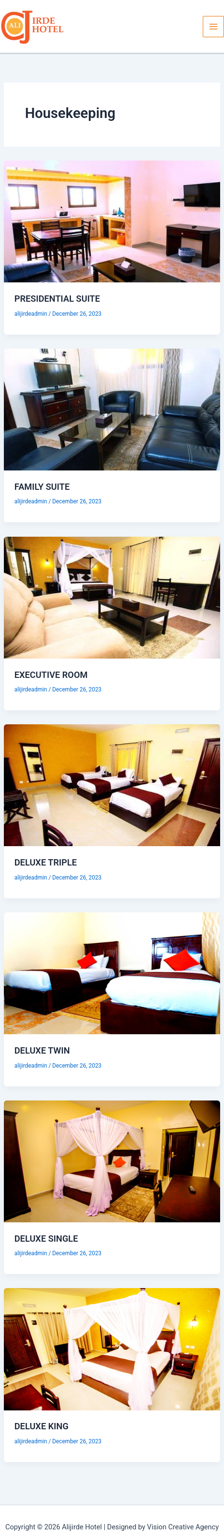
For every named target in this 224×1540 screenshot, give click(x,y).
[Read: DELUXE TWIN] (112, 972)
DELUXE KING (41, 1426)
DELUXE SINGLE (46, 1238)
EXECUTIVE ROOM (51, 675)
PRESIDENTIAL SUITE (57, 298)
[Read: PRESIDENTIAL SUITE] (112, 221)
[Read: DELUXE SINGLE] (112, 1161)
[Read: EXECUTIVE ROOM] (112, 596)
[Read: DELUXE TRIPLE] (112, 784)
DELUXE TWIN (42, 1050)
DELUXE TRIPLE (45, 862)
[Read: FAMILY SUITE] (112, 409)
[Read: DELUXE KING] (112, 1348)
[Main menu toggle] (213, 26)
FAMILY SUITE (42, 487)
